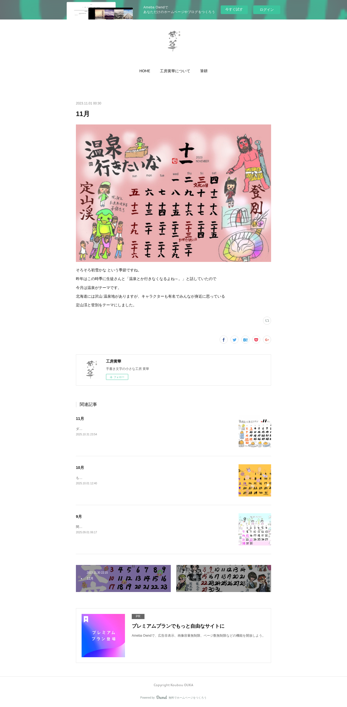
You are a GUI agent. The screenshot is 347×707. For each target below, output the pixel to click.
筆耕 (204, 70)
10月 (80, 467)
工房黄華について (175, 70)
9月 (79, 516)
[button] (144, 71)
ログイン (267, 10)
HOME (144, 70)
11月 (80, 418)
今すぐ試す (234, 9)
